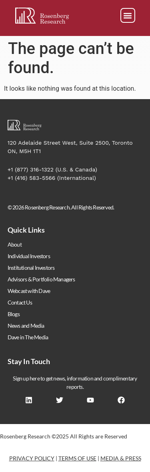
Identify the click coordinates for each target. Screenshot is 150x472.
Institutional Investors (31, 267)
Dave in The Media (28, 337)
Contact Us (20, 302)
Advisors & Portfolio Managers (41, 279)
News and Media (26, 325)
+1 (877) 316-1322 (31, 169)
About (15, 244)
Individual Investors (29, 256)
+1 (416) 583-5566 (32, 178)
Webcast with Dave (29, 290)
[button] (127, 15)
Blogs (14, 314)
